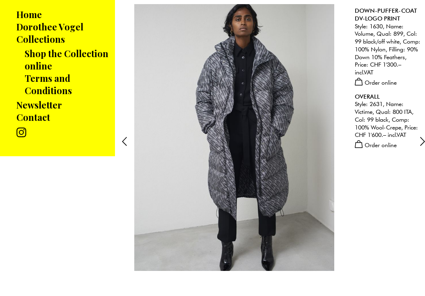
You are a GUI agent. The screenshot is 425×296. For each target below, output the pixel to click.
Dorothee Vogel (49, 27)
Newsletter (39, 105)
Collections (40, 39)
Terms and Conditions (48, 84)
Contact (33, 117)
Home (29, 14)
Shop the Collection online (66, 59)
